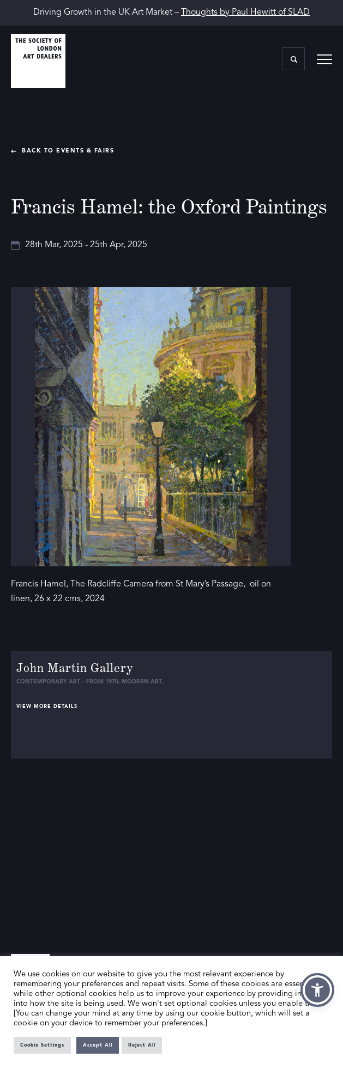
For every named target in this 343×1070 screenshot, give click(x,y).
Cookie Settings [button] (42, 1045)
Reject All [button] (141, 1045)
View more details (46, 706)
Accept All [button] (97, 1045)
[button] (317, 990)
